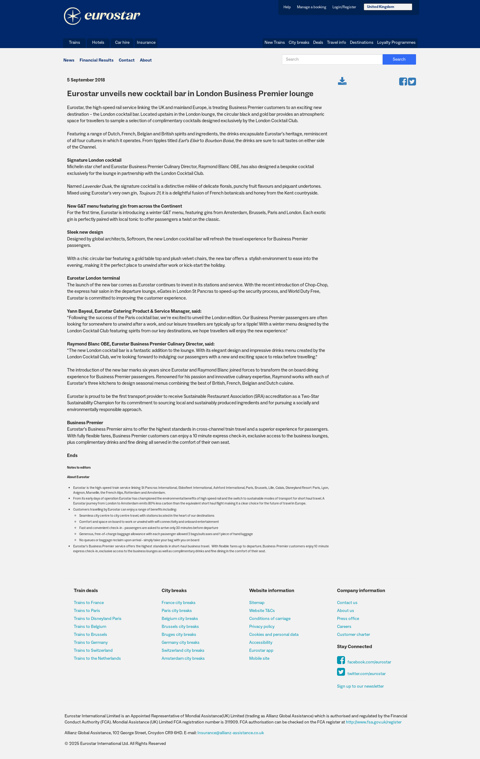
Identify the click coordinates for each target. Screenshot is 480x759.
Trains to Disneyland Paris (98, 618)
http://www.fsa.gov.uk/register (374, 722)
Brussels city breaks (180, 626)
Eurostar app (261, 650)
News (68, 60)
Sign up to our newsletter (360, 686)
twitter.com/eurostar (361, 674)
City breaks (299, 42)
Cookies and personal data (273, 634)
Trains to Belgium (90, 626)
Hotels (98, 42)
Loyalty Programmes (396, 42)
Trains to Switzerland (93, 650)
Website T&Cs (262, 611)
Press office (348, 618)
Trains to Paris (87, 611)
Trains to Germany (91, 642)
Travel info (336, 42)
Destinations (361, 42)
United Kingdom (380, 7)
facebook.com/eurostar (364, 662)
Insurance (146, 42)
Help (287, 7)
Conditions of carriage (270, 618)
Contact (127, 60)
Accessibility (260, 642)
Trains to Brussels (90, 634)
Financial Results (97, 60)
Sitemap (256, 603)
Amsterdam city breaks (183, 658)
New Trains (274, 42)
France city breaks (179, 603)
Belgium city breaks (180, 618)
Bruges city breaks (179, 634)
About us (345, 611)
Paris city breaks (177, 611)
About (146, 60)
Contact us (347, 603)
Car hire (122, 42)
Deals (318, 42)
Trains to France (89, 603)
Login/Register (344, 7)
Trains (74, 42)
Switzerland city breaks (183, 650)
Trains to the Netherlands (97, 658)
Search (399, 59)
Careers (344, 626)
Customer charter (353, 634)
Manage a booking (311, 7)
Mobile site (259, 658)
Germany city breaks (181, 642)
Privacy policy (262, 626)
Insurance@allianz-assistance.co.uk (230, 733)
